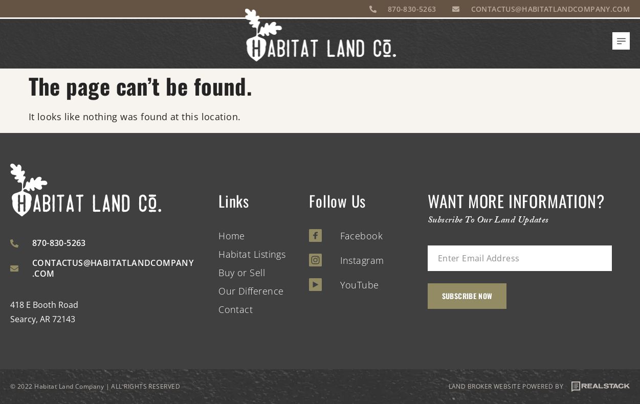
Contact (235, 309)
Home (231, 236)
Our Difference (250, 291)
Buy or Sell (241, 272)
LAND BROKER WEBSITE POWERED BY (539, 386)
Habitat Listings (251, 254)
